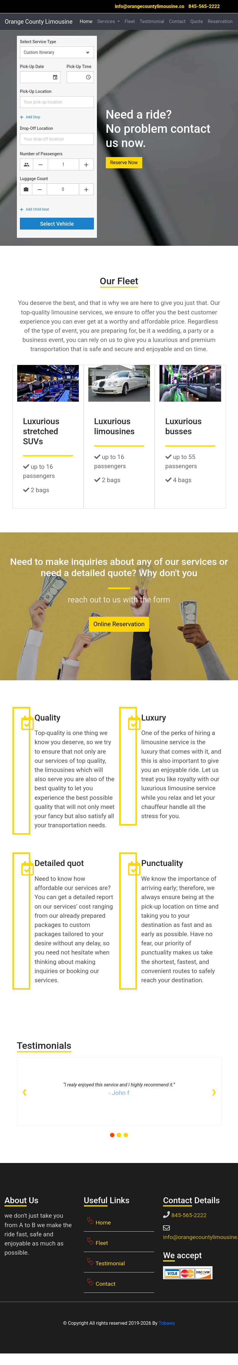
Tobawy (167, 1323)
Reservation (220, 21)
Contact (177, 21)
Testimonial (152, 21)
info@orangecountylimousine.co (149, 6)
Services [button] (106, 21)
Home (87, 21)
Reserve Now (124, 162)
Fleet (129, 21)
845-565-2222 (204, 6)
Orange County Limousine (39, 21)
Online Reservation (119, 624)
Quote (196, 21)
